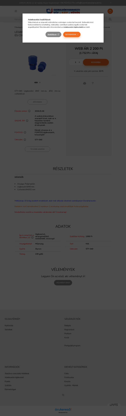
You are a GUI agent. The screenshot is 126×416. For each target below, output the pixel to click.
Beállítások (52, 34)
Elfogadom (70, 34)
